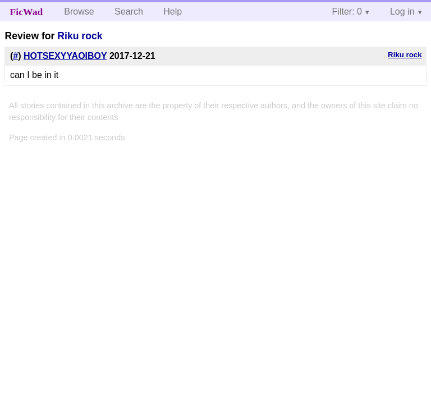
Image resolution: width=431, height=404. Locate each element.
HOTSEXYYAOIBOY (65, 56)
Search (128, 11)
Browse (79, 11)
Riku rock (79, 36)
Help (172, 11)
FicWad (26, 11)
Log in (402, 11)
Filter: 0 (347, 11)
